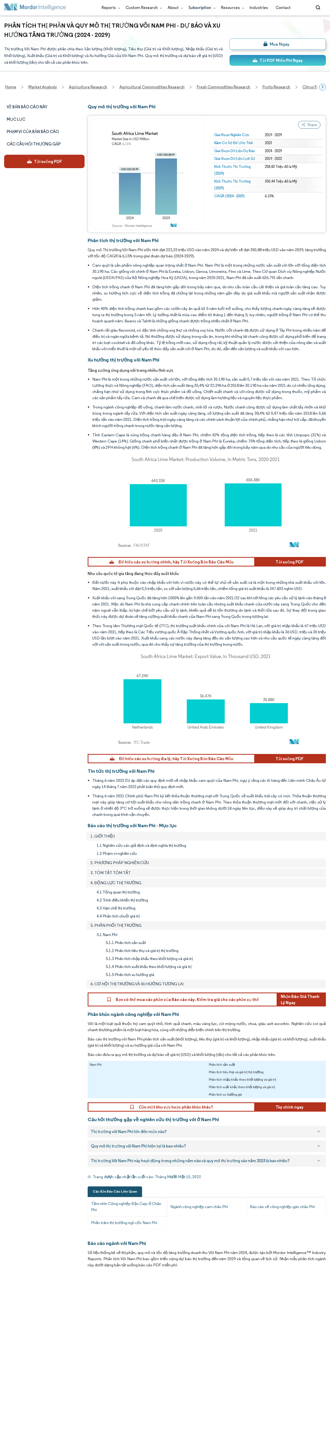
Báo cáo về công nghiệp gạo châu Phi (282, 1206)
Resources (231, 7)
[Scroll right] (322, 87)
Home (9, 1299)
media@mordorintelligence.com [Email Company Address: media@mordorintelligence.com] (137, 1376)
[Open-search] (318, 7)
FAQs (57, 1344)
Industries (259, 7)
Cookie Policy (64, 1401)
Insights (11, 1355)
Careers (11, 1389)
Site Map (60, 1412)
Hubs (57, 1378)
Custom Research (143, 7)
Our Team (61, 1310)
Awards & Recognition (24, 1344)
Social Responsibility (70, 1333)
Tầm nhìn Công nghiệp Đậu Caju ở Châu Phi (126, 1206)
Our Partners (64, 1321)
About (174, 7)
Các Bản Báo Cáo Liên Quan (115, 1191)
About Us (12, 1310)
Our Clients (14, 1321)
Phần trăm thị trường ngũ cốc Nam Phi (124, 1222)
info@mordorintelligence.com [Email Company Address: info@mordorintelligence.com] (134, 1358)
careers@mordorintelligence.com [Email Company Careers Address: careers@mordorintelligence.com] (210, 1324)
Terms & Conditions (70, 1389)
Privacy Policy (16, 1401)
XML (8, 1412)
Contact (283, 7)
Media (9, 1333)
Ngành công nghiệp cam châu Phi (199, 1206)
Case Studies (64, 1355)
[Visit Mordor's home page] (35, 8)
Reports (110, 7)
